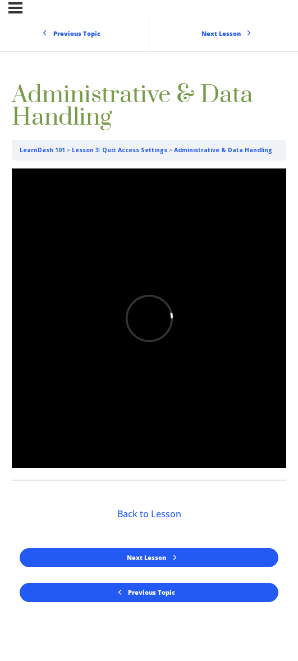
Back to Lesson (149, 514)
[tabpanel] (149, 320)
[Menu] (15, 7)
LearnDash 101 (42, 150)
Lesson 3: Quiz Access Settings (119, 150)
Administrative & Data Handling (223, 150)
